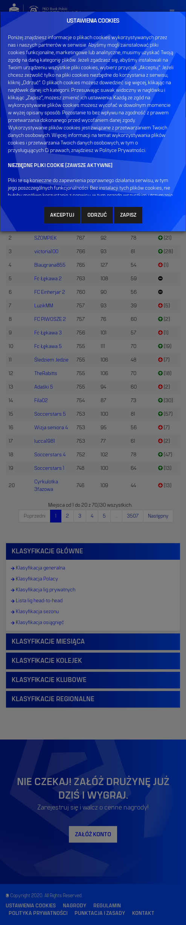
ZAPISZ (128, 215)
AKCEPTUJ (62, 215)
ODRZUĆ (97, 215)
